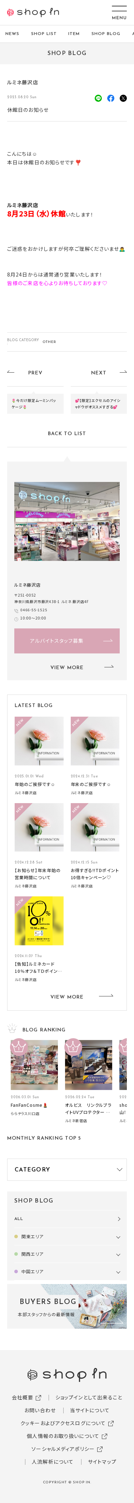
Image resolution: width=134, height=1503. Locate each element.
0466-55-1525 (34, 609)
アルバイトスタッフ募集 (57, 640)
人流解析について (53, 1461)
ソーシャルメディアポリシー (63, 1448)
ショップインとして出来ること (89, 1397)
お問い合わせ (40, 1410)
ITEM (74, 34)
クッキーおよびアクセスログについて (63, 1423)
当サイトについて (90, 1410)
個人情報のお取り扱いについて (63, 1435)
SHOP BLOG (105, 34)
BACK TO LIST (67, 434)
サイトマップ (102, 1461)
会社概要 (22, 1397)
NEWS (12, 34)
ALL (18, 1219)
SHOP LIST (44, 34)
